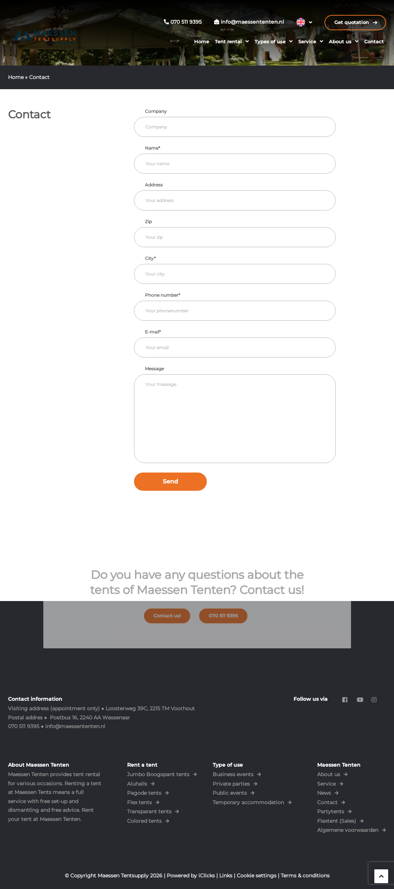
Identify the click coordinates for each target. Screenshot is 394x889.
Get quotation (352, 22)
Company (156, 111)
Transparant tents (149, 811)
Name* (152, 148)
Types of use (270, 41)
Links (225, 875)
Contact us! (171, 613)
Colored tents (144, 821)
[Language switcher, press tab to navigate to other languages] (304, 22)
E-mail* (153, 332)
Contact (374, 41)
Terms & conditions (305, 875)
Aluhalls (137, 784)
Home (201, 41)
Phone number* (162, 295)
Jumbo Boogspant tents (158, 774)
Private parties (231, 784)
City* (150, 258)
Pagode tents (144, 793)
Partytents (330, 811)
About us (340, 41)
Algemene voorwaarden (347, 830)
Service (307, 41)
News (324, 793)
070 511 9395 (218, 613)
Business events (233, 774)
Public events (230, 793)
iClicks (206, 875)
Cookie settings (256, 875)
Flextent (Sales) (336, 821)
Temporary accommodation (248, 802)
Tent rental (228, 41)
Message (154, 368)
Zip (148, 221)
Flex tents (139, 802)
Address (154, 184)
